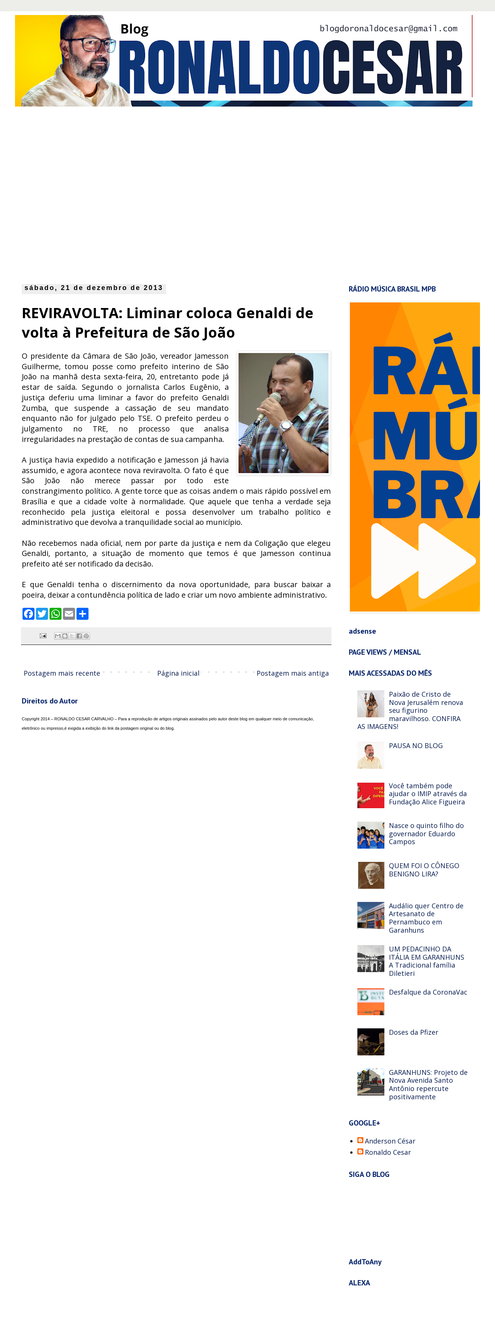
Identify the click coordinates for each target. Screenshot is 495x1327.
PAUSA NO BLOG (416, 745)
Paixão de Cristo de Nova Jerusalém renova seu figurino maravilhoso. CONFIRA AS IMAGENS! (410, 710)
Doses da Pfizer (413, 1032)
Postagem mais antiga (292, 673)
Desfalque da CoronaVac (428, 991)
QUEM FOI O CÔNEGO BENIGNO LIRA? (424, 869)
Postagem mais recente (62, 673)
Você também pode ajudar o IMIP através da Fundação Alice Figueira (428, 793)
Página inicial (178, 673)
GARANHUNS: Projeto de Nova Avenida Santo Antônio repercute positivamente (428, 1084)
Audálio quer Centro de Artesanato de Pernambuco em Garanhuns (426, 918)
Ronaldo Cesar (388, 1152)
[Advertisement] (75, 193)
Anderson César (390, 1141)
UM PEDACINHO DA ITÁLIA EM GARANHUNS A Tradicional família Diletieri (426, 961)
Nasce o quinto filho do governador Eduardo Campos (426, 833)
